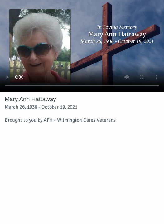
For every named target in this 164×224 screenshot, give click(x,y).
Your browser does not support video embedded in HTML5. (82, 46)
